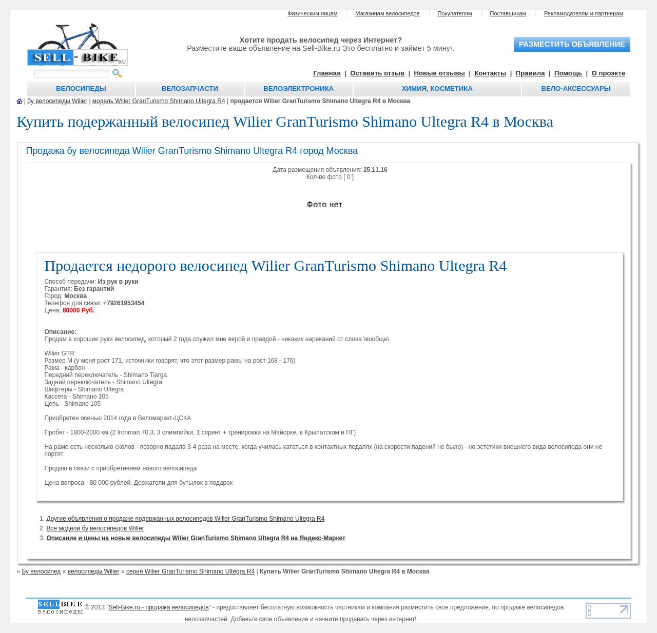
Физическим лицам (312, 13)
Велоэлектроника (298, 88)
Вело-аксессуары (575, 88)
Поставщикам (508, 13)
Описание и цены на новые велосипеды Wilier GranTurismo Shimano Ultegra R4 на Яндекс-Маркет (195, 538)
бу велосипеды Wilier (57, 101)
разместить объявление (572, 44)
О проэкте (609, 73)
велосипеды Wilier (94, 571)
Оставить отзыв (377, 73)
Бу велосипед (41, 571)
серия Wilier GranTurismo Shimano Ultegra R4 (190, 571)
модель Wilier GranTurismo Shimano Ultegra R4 (158, 101)
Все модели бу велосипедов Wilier (95, 528)
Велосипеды (81, 88)
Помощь (568, 73)
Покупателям (455, 13)
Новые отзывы (439, 73)
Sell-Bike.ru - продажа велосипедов (158, 607)
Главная (327, 73)
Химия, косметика (437, 88)
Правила (530, 73)
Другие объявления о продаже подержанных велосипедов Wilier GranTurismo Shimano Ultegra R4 (185, 518)
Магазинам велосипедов (387, 13)
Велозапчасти (190, 88)
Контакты (490, 73)
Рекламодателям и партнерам (583, 13)
